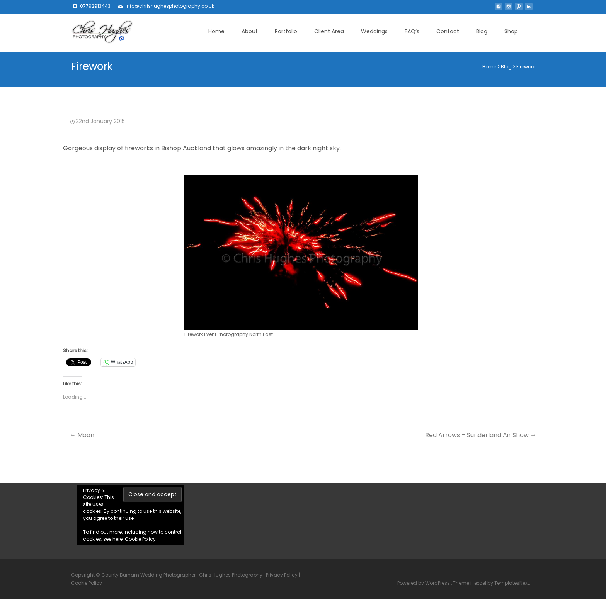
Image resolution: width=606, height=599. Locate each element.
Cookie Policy (140, 539)
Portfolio (286, 31)
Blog (481, 31)
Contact (447, 31)
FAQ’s (412, 31)
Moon (82, 435)
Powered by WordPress (424, 583)
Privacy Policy (282, 575)
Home (216, 31)
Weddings (374, 31)
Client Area (329, 31)
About (250, 31)
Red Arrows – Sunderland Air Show (480, 435)
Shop (511, 31)
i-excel (478, 583)
